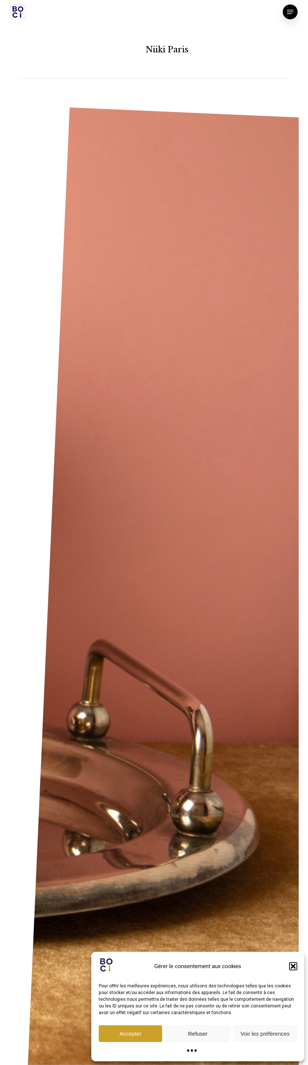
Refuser (198, 1033)
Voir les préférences (265, 1033)
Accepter (130, 1033)
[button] (293, 966)
